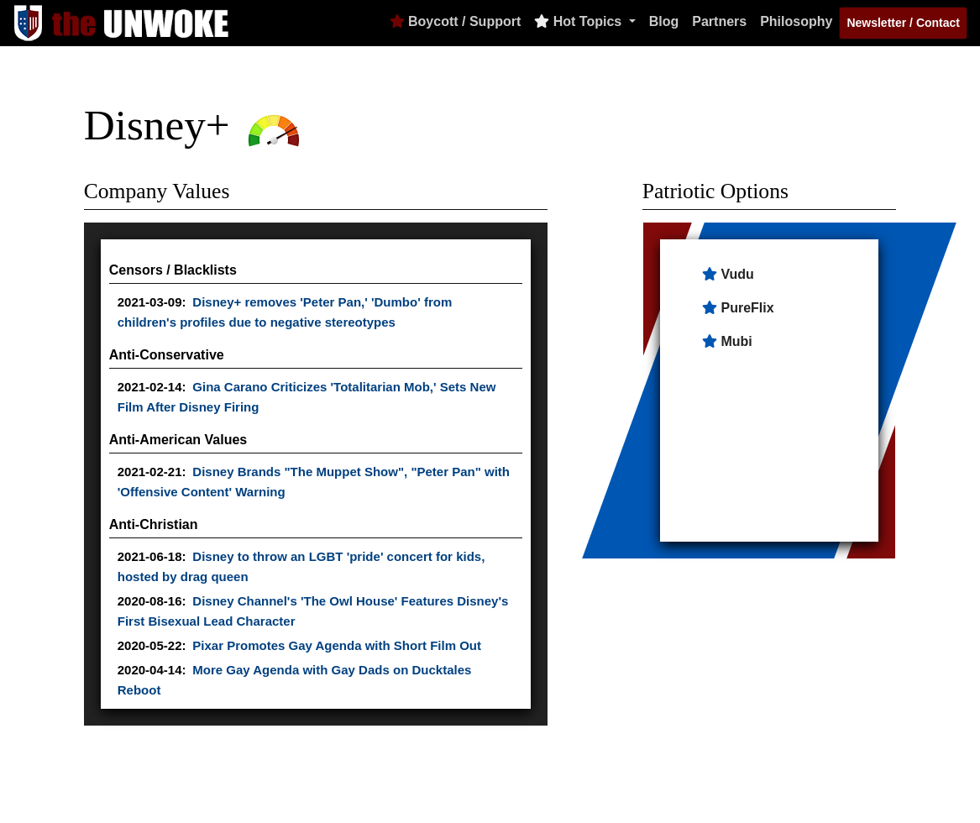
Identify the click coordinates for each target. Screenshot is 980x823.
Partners (719, 21)
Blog (664, 21)
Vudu (737, 274)
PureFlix (747, 308)
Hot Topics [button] (579, 21)
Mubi (736, 341)
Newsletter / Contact (903, 22)
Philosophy (796, 21)
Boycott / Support (455, 21)
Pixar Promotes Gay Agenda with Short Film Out (336, 645)
